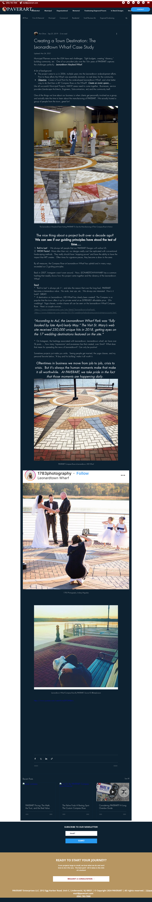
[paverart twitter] (128, 2)
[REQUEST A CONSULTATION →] (81, 878)
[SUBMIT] (81, 841)
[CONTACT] (140, 9)
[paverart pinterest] (138, 2)
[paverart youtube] (148, 2)
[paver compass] (39, 792)
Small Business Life (90, 18)
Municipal (52, 18)
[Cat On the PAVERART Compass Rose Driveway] (76, 792)
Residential (75, 18)
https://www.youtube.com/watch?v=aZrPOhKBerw (54, 700)
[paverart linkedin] (133, 2)
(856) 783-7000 (84, 896)
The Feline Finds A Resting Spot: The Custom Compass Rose (75, 806)
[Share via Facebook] (35, 759)
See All (127, 778)
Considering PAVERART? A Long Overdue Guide (112, 806)
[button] (126, 18)
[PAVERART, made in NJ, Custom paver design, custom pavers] (112, 792)
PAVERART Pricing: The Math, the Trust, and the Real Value (38, 806)
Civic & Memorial (38, 18)
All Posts (25, 18)
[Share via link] (52, 759)
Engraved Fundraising (107, 18)
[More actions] (116, 33)
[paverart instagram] (143, 2)
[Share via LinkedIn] (46, 759)
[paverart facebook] (123, 2)
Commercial (64, 18)
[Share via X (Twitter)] (41, 759)
